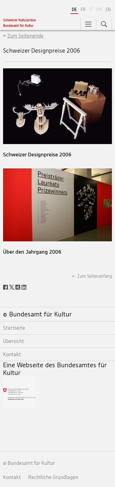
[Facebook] (6, 287)
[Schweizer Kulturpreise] (19, 22)
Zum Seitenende (25, 36)
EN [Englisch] (108, 9)
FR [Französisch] (83, 9)
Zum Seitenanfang (94, 276)
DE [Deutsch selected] (74, 9)
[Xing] (18, 287)
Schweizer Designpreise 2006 (37, 154)
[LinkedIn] (23, 287)
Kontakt (12, 477)
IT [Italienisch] (91, 9)
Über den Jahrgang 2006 (32, 251)
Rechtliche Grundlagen (53, 477)
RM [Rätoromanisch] (99, 9)
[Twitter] (12, 287)
